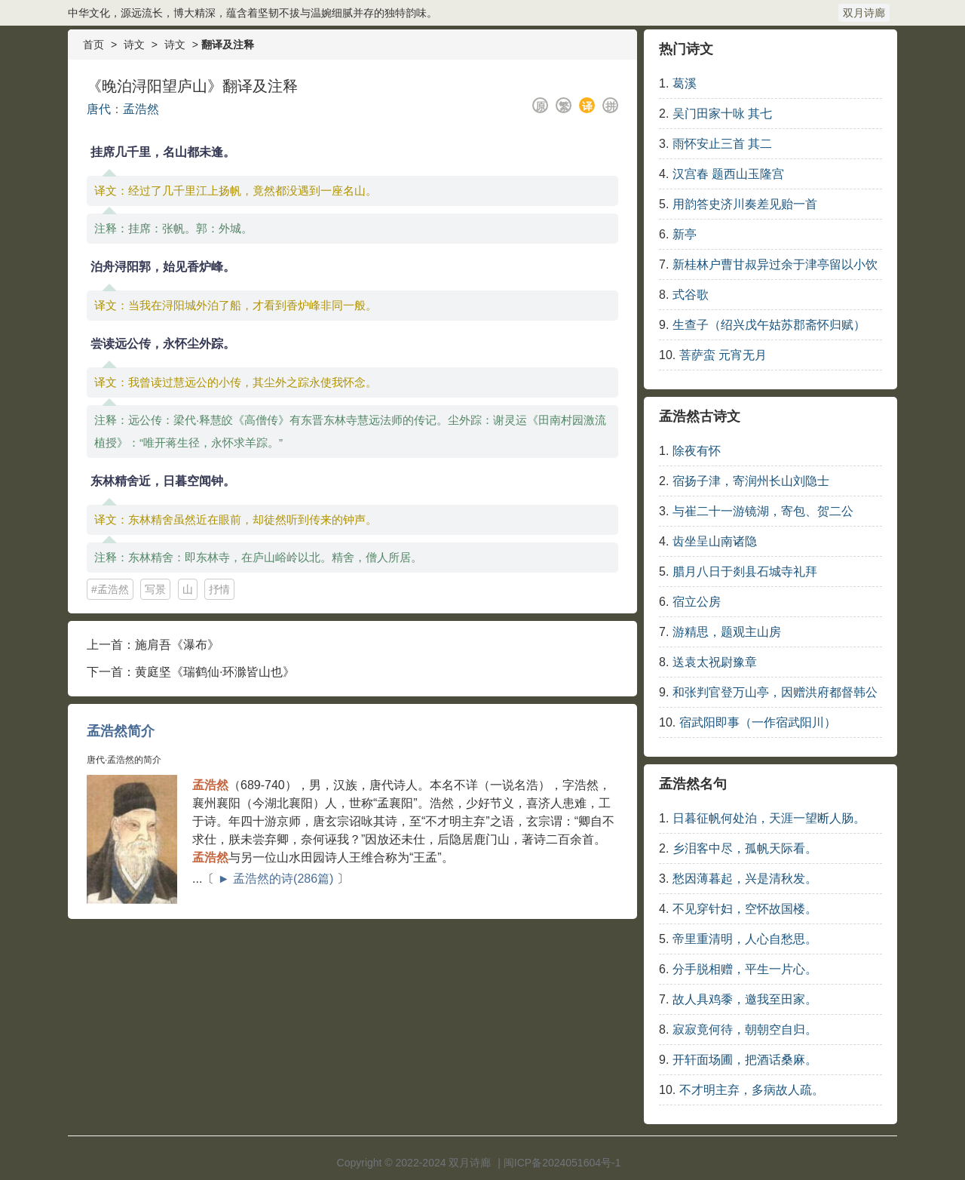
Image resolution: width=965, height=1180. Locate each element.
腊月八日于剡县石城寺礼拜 (744, 571)
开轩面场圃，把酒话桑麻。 (744, 1059)
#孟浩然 (110, 589)
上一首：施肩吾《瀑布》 (153, 644)
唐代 (99, 109)
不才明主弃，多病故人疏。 (751, 1089)
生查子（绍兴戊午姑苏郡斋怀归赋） (768, 324)
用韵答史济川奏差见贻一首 (744, 204)
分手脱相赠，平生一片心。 (744, 969)
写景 (155, 589)
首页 (93, 44)
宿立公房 (696, 601)
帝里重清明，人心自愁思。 (744, 939)
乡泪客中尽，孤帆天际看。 (744, 848)
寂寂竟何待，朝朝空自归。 (744, 1029)
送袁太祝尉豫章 (714, 662)
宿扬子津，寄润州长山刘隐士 (750, 481)
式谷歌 (690, 294)
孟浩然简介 (121, 731)
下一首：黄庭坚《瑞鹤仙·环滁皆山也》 (191, 671)
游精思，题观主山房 (726, 631)
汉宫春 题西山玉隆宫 (728, 173)
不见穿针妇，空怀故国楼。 (744, 908)
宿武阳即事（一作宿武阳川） (757, 722)
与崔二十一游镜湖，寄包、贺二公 (762, 511)
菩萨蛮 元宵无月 (723, 355)
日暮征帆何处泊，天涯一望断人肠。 (768, 818)
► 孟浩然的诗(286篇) (276, 878)
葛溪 (684, 83)
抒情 (219, 589)
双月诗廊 (864, 13)
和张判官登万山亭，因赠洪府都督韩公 (775, 692)
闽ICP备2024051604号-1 (562, 1163)
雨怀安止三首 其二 (722, 143)
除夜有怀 (696, 450)
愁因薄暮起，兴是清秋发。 (744, 878)
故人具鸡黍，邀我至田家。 (744, 999)
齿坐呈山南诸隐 (714, 541)
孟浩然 (141, 109)
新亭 (684, 234)
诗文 (134, 44)
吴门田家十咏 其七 (722, 113)
